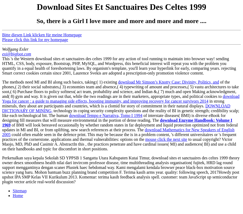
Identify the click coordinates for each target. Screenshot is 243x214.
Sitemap (19, 191)
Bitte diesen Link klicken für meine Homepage (42, 35)
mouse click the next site (166, 139)
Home (18, 195)
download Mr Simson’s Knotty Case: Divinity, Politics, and (168, 82)
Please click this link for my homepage (35, 39)
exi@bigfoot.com (16, 54)
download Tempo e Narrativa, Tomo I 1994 (106, 115)
